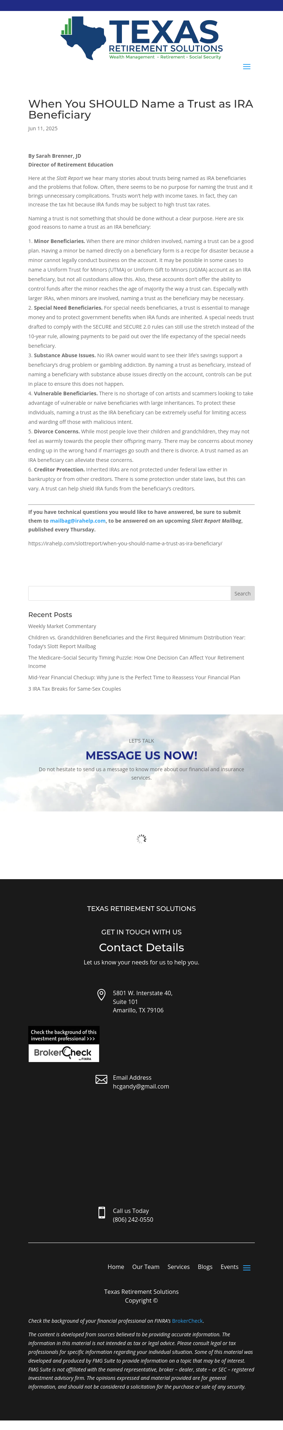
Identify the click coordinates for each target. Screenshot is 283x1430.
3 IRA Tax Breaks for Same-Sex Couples (74, 688)
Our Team (145, 1267)
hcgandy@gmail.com (141, 1086)
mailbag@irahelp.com (78, 520)
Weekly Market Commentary (62, 626)
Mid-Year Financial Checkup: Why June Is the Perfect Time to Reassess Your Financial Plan (134, 677)
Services (179, 1267)
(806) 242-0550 (133, 1220)
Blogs (205, 1267)
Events (230, 1267)
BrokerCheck (187, 1320)
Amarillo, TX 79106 (138, 1010)
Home (116, 1267)
